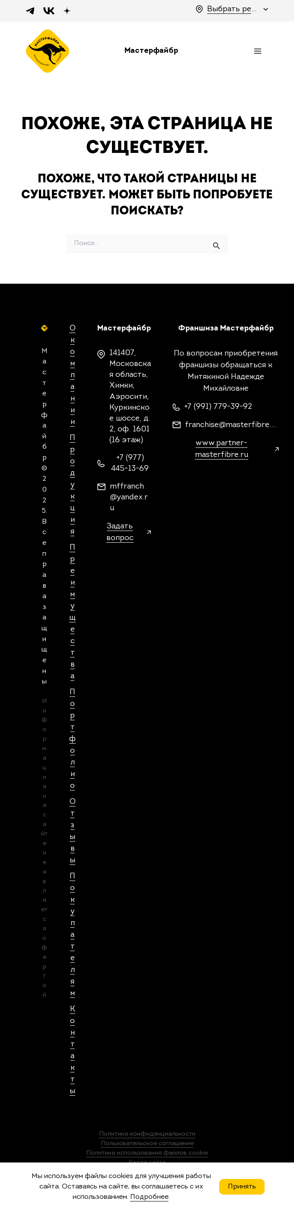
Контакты (72, 1050)
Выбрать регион (233, 9)
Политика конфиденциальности (147, 1134)
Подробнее (149, 1197)
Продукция (72, 485)
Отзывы (73, 831)
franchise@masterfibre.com (232, 425)
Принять (242, 1186)
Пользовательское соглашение (147, 1143)
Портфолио (72, 739)
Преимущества (72, 612)
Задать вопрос (120, 532)
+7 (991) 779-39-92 (218, 407)
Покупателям (72, 934)
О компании (73, 375)
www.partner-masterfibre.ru (221, 449)
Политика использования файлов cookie (147, 1153)
